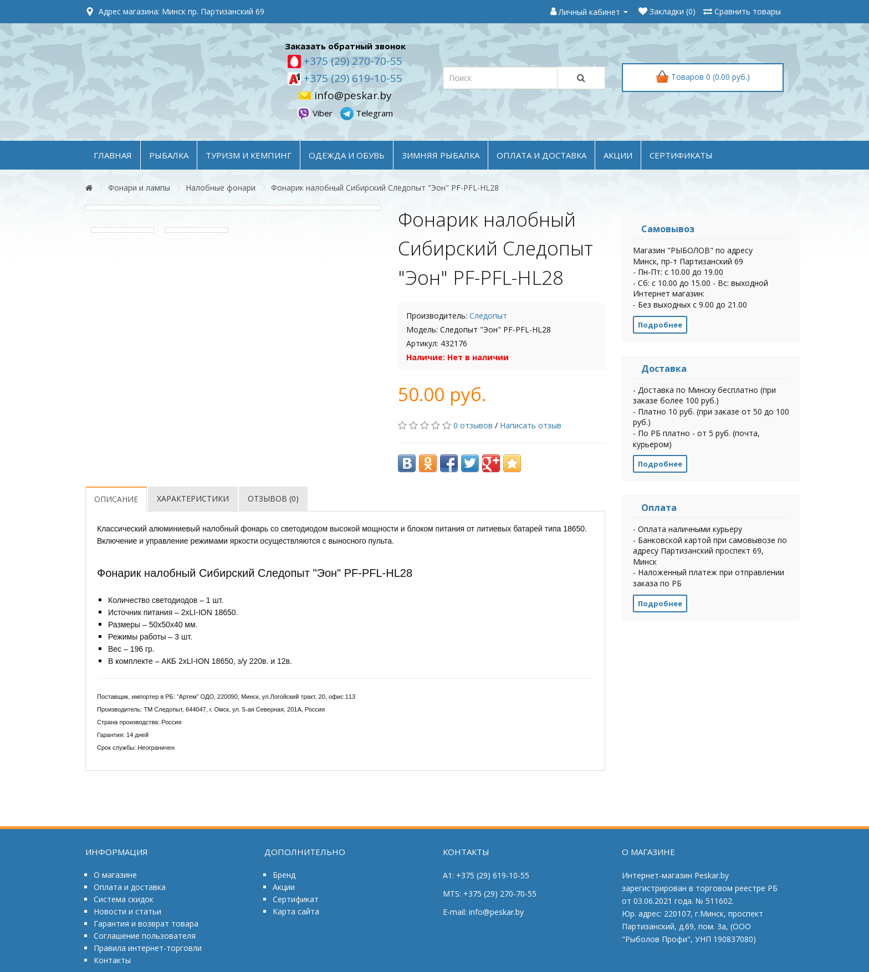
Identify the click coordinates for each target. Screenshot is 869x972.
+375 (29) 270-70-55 (351, 61)
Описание (116, 499)
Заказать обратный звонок (345, 46)
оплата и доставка (541, 155)
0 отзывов (473, 425)
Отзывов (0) (273, 498)
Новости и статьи (127, 911)
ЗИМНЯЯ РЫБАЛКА (440, 155)
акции (618, 155)
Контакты (112, 960)
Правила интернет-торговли (148, 948)
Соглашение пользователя (145, 935)
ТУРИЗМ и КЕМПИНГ (249, 155)
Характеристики (193, 498)
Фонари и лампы (139, 187)
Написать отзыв (530, 425)
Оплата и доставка (130, 887)
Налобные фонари (220, 187)
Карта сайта (296, 911)
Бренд (284, 874)
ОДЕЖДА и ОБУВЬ (347, 155)
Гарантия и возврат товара (146, 923)
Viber (316, 113)
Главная (113, 155)
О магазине (115, 874)
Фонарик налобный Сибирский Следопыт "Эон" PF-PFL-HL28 (385, 187)
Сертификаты (681, 155)
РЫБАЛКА (168, 155)
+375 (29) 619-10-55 (351, 78)
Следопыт (488, 315)
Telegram (366, 113)
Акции (284, 887)
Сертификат (296, 899)
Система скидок (124, 899)
